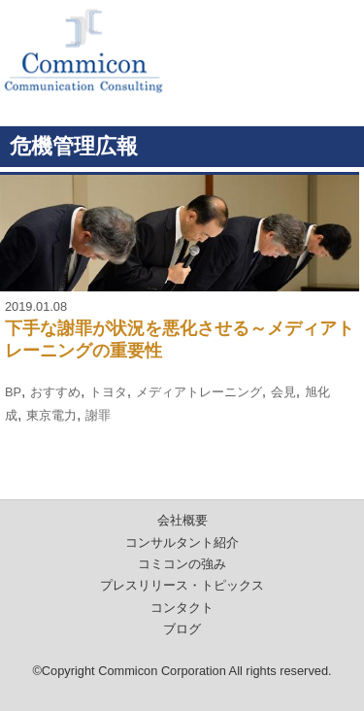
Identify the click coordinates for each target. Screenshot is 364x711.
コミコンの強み (182, 564)
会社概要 (182, 520)
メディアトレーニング (199, 392)
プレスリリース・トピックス (182, 585)
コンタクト (182, 607)
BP (13, 392)
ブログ (182, 629)
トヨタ (108, 392)
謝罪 (98, 415)
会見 (283, 392)
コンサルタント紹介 (182, 542)
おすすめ (55, 392)
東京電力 (51, 415)
